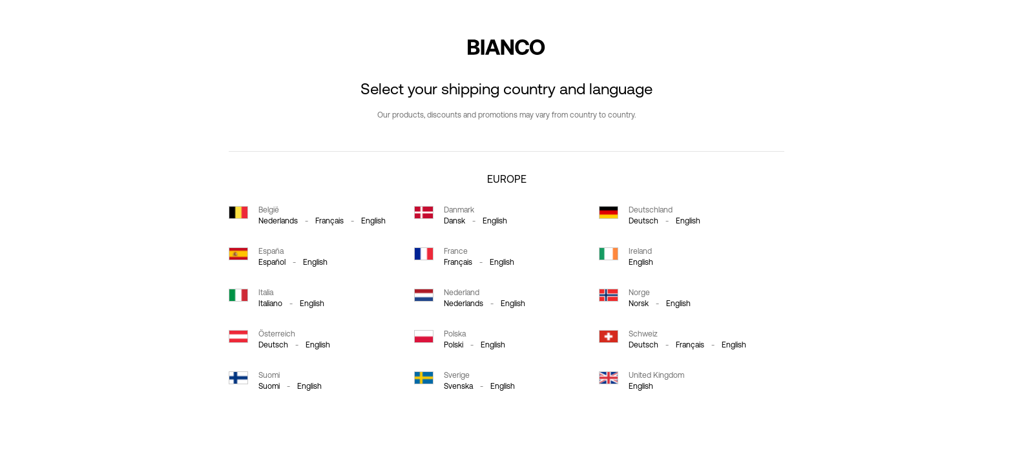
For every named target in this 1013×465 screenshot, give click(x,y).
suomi (269, 386)
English (373, 220)
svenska (458, 386)
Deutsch (643, 220)
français (329, 220)
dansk (454, 220)
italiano (270, 303)
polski (453, 344)
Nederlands (278, 220)
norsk (639, 303)
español (272, 262)
